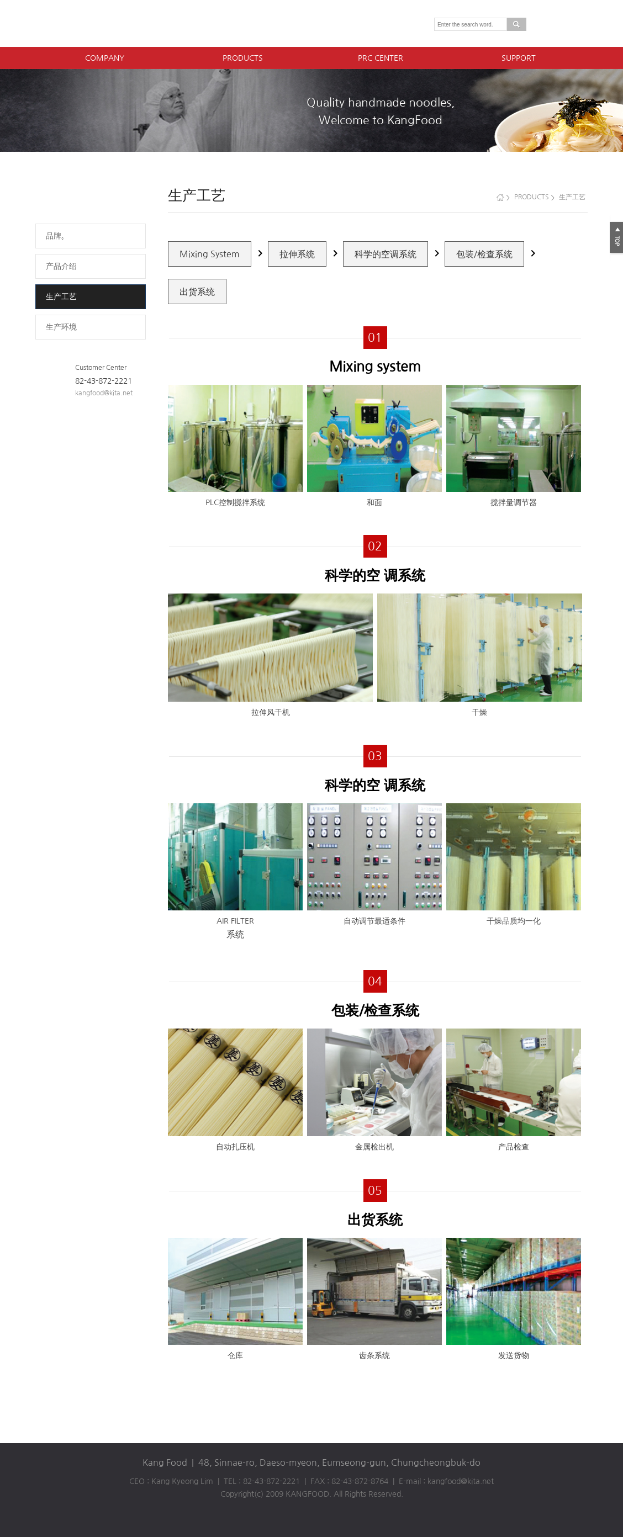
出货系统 (197, 291)
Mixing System (209, 254)
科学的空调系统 (385, 254)
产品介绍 (61, 266)
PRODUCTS (243, 58)
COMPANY (104, 58)
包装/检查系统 (484, 254)
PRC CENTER (380, 58)
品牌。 (57, 236)
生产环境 (61, 327)
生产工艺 (61, 296)
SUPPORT (518, 58)
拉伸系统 (297, 254)
